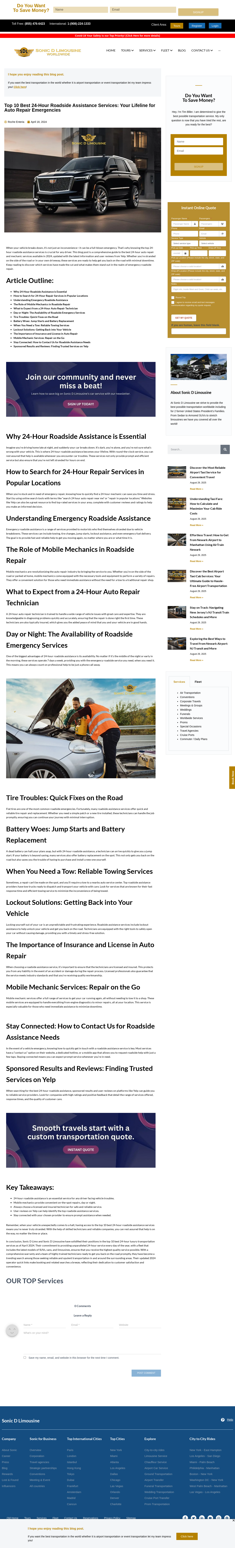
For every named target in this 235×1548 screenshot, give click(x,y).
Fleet (55, 1518)
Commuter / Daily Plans (193, 739)
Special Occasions (190, 726)
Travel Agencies (189, 730)
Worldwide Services (191, 718)
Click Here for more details (142, 35)
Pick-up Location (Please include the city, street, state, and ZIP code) (197, 259)
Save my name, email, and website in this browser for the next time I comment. (74, 1357)
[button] (233, 1520)
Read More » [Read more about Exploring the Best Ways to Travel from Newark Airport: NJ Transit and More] (196, 660)
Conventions (187, 697)
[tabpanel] (199, 719)
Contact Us (70, 1518)
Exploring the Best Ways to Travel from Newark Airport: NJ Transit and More (209, 643)
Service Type (178, 238)
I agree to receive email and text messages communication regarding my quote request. (193, 303)
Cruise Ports (187, 734)
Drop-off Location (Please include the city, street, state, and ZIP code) (198, 272)
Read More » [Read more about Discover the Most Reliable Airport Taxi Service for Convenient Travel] (196, 489)
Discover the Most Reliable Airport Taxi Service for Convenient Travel (208, 472)
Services (42, 1518)
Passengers (205, 218)
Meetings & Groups (191, 705)
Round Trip (178, 297)
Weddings (186, 709)
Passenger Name (179, 218)
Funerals (185, 714)
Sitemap (131, 1518)
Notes (174, 284)
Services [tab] (179, 681)
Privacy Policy (112, 1518)
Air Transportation (190, 692)
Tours (27, 1518)
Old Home (12, 1518)
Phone (175, 228)
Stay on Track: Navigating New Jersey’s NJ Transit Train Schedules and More (209, 612)
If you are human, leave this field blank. (195, 325)
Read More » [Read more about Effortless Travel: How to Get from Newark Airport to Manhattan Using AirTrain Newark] (196, 561)
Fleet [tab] (198, 681)
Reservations (90, 1518)
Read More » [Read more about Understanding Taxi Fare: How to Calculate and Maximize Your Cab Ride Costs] (196, 525)
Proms (183, 722)
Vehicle (203, 238)
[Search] (225, 449)
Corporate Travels (190, 701)
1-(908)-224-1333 (79, 23)
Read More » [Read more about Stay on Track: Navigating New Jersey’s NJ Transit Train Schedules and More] (196, 629)
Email (202, 228)
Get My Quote (183, 318)
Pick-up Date (177, 248)
